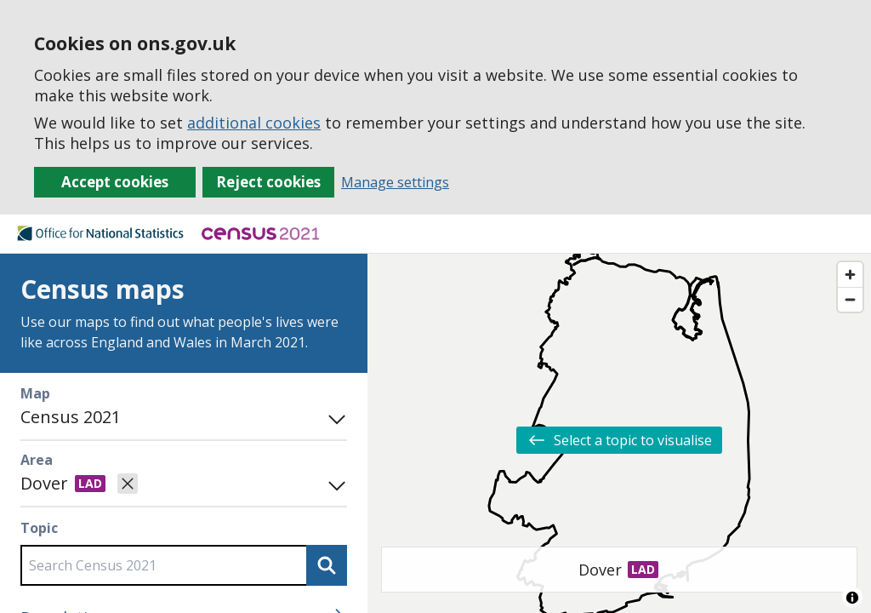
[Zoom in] (850, 274)
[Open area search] (333, 483)
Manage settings (395, 182)
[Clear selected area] (127, 483)
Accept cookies (114, 182)
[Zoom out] (850, 299)
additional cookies (254, 122)
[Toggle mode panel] (333, 417)
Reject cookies (268, 182)
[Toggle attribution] (852, 597)
